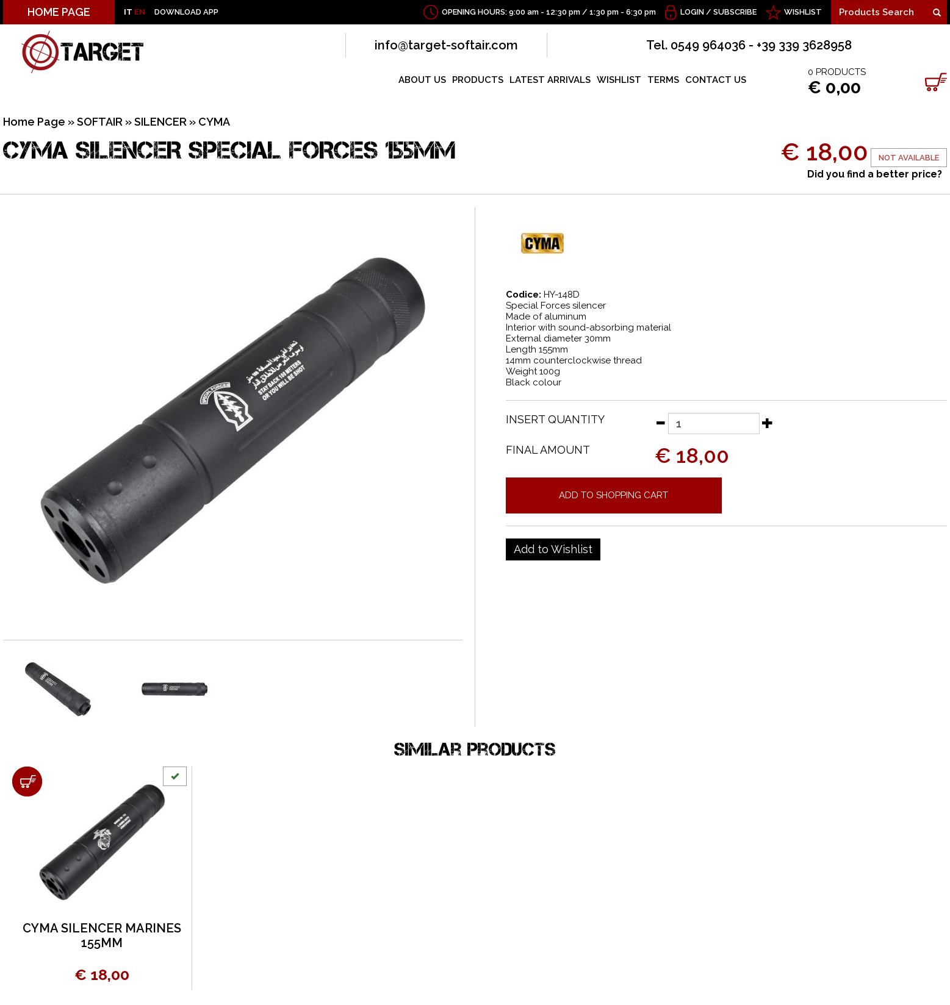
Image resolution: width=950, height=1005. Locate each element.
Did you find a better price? (874, 174)
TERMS (663, 79)
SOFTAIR (100, 121)
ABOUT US (422, 79)
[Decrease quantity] (660, 422)
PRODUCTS (477, 79)
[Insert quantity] (714, 423)
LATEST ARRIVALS (550, 79)
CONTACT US (715, 79)
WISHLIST (803, 11)
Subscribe (735, 11)
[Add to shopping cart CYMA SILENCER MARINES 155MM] (27, 781)
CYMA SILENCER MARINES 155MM (102, 935)
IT (128, 11)
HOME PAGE (58, 11)
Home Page (34, 121)
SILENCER (160, 121)
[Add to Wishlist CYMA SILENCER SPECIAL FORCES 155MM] (553, 549)
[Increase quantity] (767, 422)
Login (692, 11)
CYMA (214, 121)
